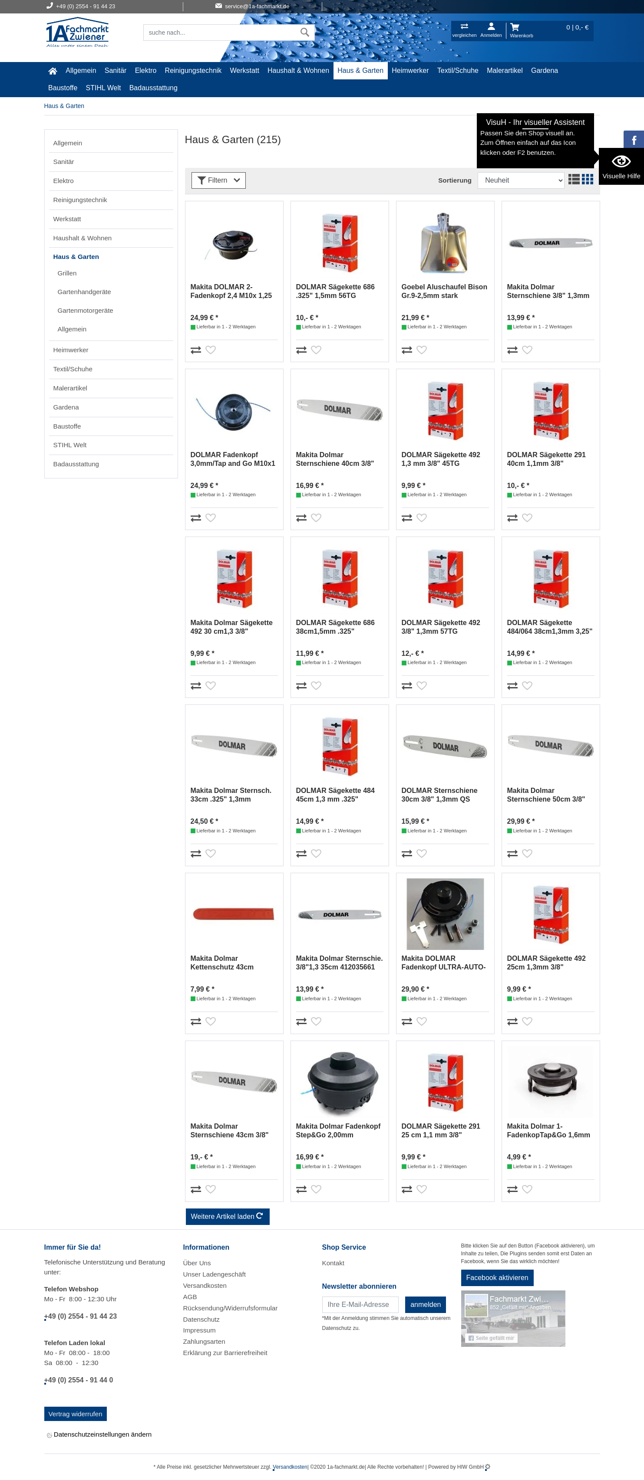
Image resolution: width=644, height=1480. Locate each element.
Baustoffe (62, 88)
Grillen (67, 273)
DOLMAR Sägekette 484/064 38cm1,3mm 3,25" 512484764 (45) (550, 627)
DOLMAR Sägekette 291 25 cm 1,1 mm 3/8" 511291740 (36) (441, 1131)
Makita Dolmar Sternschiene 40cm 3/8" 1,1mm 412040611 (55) (335, 459)
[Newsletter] (360, 1305)
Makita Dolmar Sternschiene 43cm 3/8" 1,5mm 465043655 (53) (230, 1131)
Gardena (544, 70)
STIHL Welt (103, 88)
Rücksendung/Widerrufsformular (230, 1308)
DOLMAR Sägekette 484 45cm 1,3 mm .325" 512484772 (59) (335, 795)
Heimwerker (410, 70)
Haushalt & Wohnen (298, 70)
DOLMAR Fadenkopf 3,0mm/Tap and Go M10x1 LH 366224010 (233, 459)
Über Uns (197, 1263)
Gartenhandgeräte (84, 291)
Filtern (218, 180)
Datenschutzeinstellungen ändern (99, 1435)
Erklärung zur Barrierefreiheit (225, 1352)
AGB (190, 1296)
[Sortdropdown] (521, 180)
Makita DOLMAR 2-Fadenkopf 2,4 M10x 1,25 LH (231, 291)
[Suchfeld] (219, 32)
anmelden (425, 1304)
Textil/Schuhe (458, 70)
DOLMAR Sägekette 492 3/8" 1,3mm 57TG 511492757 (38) (441, 627)
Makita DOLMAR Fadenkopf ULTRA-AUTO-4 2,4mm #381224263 (444, 963)
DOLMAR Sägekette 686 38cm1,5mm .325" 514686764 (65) (335, 627)
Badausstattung (153, 88)
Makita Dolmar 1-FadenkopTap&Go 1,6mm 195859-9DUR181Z (549, 1131)
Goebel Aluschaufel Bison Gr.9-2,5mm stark (445, 291)
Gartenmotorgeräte (85, 310)
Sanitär (116, 70)
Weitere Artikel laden (228, 1216)
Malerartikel (505, 70)
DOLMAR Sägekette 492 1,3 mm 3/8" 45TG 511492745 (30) (441, 459)
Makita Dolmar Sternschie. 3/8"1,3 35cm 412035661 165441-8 (339, 963)
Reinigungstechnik (193, 70)
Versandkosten (205, 1285)
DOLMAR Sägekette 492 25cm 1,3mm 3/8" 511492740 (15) (546, 963)
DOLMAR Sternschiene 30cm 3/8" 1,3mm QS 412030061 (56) (440, 795)
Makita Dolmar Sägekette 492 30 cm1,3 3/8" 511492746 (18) (232, 627)
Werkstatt (244, 70)
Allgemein (81, 70)
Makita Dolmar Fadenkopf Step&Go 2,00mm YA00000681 (338, 1131)
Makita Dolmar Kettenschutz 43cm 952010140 (222, 963)
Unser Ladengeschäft (214, 1274)
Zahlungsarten (204, 1341)
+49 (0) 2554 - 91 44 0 (78, 1380)
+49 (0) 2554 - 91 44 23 (80, 1316)
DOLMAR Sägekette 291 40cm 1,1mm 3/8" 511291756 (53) (546, 459)
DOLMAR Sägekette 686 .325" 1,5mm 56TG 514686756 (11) (335, 291)
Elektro (146, 70)
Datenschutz (201, 1319)
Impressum (199, 1330)
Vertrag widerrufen (75, 1414)
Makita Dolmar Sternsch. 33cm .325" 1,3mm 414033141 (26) (231, 795)
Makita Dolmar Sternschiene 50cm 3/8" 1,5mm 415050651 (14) (546, 795)
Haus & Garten (360, 70)
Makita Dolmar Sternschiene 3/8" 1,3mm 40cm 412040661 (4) (548, 291)
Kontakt (333, 1263)
